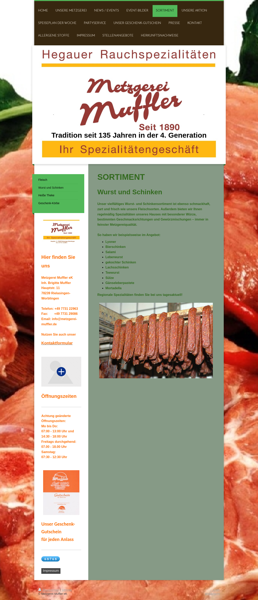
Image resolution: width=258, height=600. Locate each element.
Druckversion (49, 590)
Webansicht (212, 593)
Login (216, 590)
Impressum (51, 570)
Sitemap (66, 590)
